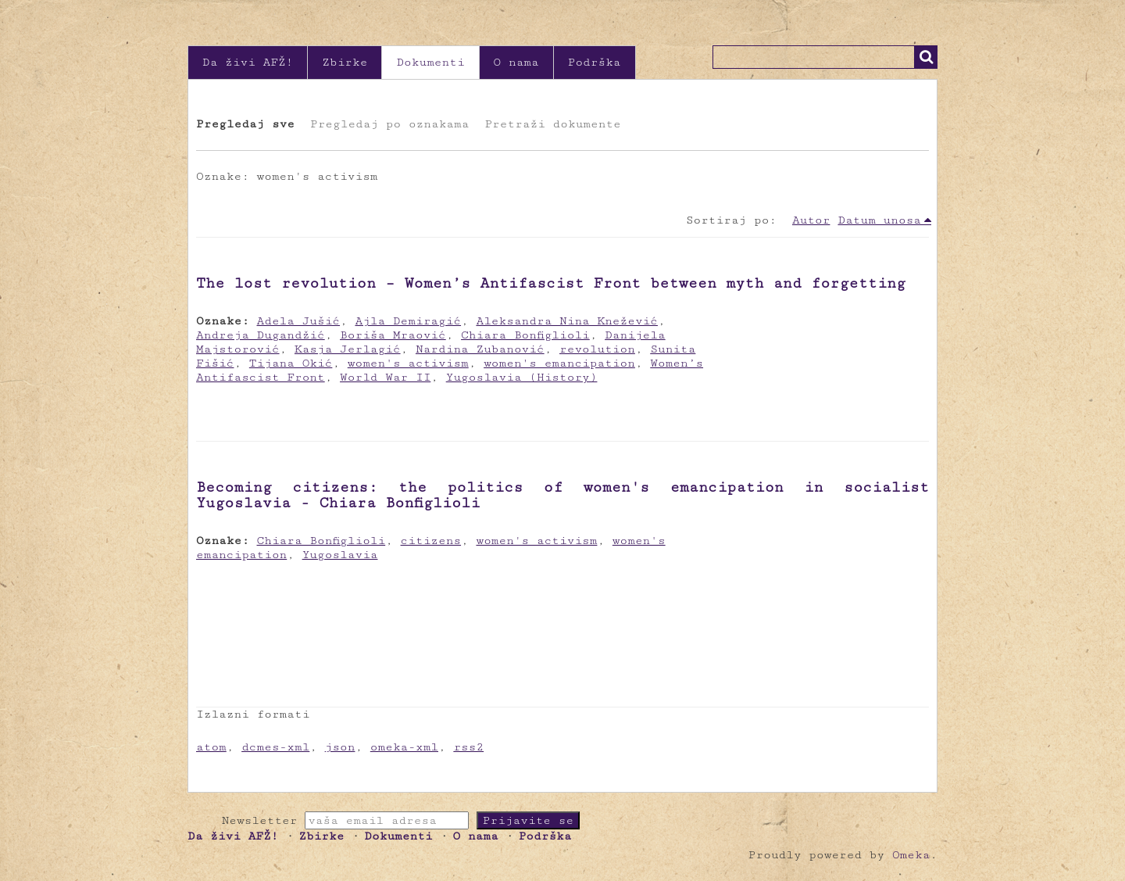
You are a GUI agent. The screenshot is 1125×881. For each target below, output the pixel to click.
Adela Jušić (299, 321)
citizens (431, 540)
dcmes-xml (275, 747)
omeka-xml (404, 747)
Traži (926, 57)
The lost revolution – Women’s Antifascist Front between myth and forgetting (550, 283)
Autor (811, 220)
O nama (516, 62)
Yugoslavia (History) (522, 377)
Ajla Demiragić (408, 321)
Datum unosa (879, 220)
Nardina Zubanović (480, 349)
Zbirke (344, 62)
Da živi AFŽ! (247, 62)
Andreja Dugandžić (260, 335)
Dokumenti (430, 62)
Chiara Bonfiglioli (525, 335)
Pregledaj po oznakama (389, 124)
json (340, 747)
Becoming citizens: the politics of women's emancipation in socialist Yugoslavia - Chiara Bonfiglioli (562, 494)
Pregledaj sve (245, 124)
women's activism (408, 363)
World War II (385, 377)
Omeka (911, 854)
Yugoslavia (340, 554)
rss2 (468, 747)
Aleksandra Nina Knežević (567, 321)
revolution (597, 349)
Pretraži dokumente (552, 124)
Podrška (594, 62)
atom (211, 747)
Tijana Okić (291, 363)
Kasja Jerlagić (348, 349)
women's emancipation (559, 363)
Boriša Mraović (393, 335)
